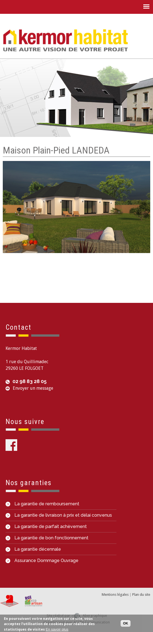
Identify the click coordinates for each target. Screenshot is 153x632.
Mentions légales (115, 594)
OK (125, 623)
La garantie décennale (33, 549)
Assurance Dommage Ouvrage (42, 560)
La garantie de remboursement (42, 503)
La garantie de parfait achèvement (46, 526)
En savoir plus (57, 630)
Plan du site (141, 594)
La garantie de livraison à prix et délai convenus (59, 515)
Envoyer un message (33, 388)
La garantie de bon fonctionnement (47, 537)
